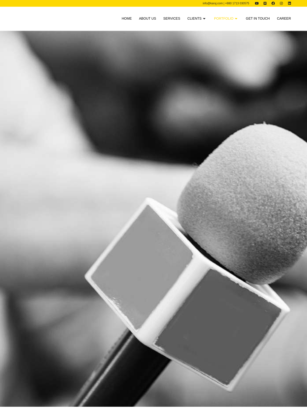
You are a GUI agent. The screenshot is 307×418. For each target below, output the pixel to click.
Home (127, 18)
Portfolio (226, 18)
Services (171, 18)
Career (284, 18)
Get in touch (258, 18)
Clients (197, 18)
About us (147, 18)
